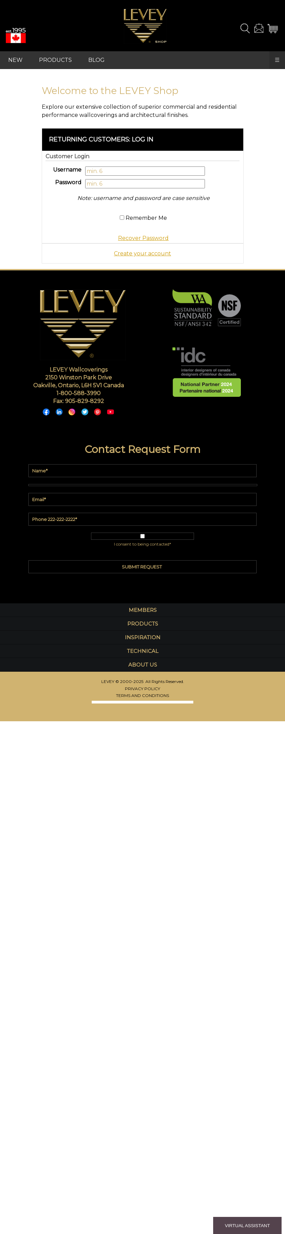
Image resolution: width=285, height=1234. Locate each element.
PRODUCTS (55, 60)
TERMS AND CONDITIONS (142, 695)
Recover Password (143, 238)
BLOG (96, 60)
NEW (15, 60)
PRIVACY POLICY (142, 688)
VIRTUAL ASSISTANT (247, 1225)
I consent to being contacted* (142, 544)
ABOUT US (142, 664)
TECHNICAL (142, 651)
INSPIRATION (142, 637)
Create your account (142, 253)
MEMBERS (143, 610)
